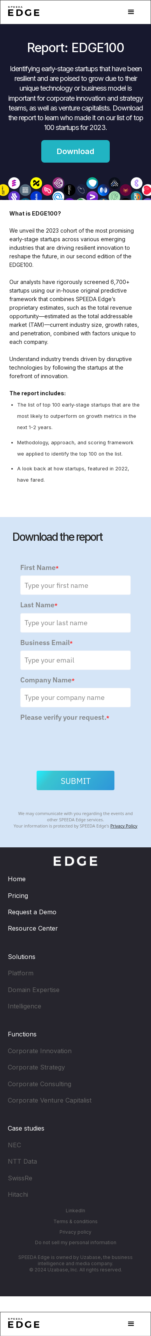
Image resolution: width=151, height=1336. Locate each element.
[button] (131, 12)
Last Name (39, 606)
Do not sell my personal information (75, 1242)
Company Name (47, 681)
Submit (76, 782)
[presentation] (79, 741)
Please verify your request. (64, 718)
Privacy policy (75, 1232)
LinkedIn (75, 1210)
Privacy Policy (123, 827)
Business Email (46, 643)
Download (75, 151)
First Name (39, 568)
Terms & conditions (75, 1221)
